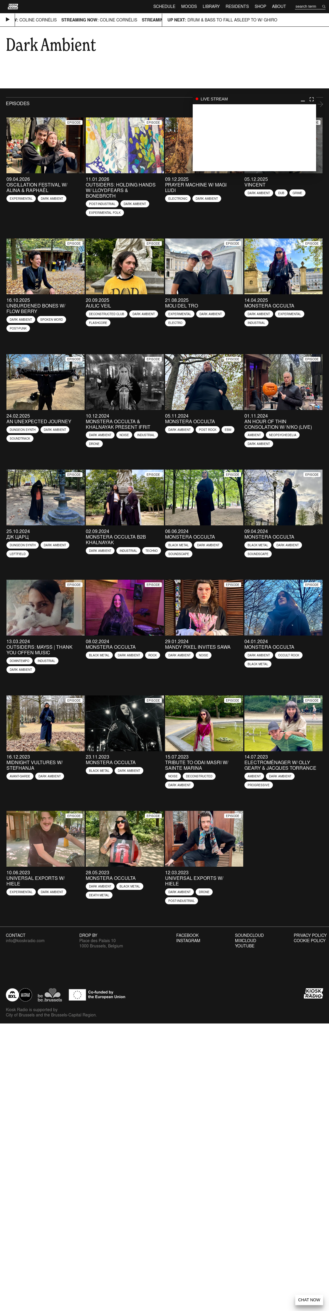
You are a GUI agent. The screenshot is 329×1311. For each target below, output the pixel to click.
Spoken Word (51, 319)
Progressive (259, 785)
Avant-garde (20, 776)
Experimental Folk (105, 213)
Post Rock (207, 430)
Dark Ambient (52, 198)
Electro (175, 323)
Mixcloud (245, 940)
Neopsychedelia (282, 435)
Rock (152, 655)
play (254, 138)
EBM (228, 430)
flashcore (98, 323)
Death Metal (99, 895)
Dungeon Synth (23, 430)
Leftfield (18, 554)
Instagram (188, 940)
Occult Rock (288, 655)
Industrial (256, 323)
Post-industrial (102, 204)
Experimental (21, 198)
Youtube (244, 946)
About (279, 6)
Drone (94, 444)
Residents (237, 6)
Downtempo (19, 661)
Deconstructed (199, 776)
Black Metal (178, 545)
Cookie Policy (309, 940)
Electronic (177, 198)
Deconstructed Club (106, 314)
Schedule (164, 6)
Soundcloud (249, 935)
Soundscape (178, 554)
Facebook (187, 935)
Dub (281, 193)
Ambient (254, 435)
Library (211, 6)
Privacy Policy (310, 935)
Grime (297, 193)
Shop (260, 6)
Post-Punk (18, 328)
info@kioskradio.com (25, 940)
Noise (124, 435)
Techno (151, 551)
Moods (189, 6)
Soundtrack (20, 438)
